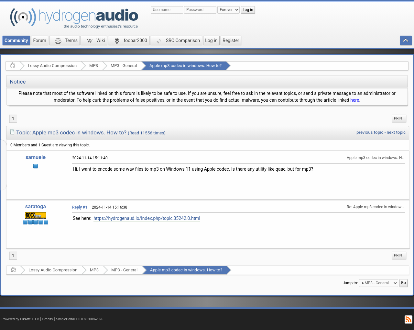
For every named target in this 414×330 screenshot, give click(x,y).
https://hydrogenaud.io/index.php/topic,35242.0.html (146, 218)
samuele (36, 157)
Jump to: (350, 283)
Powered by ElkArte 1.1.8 (20, 319)
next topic (396, 132)
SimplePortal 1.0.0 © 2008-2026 (79, 319)
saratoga (35, 206)
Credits (47, 319)
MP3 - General (124, 65)
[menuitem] (399, 118)
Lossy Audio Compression (52, 65)
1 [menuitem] (13, 118)
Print (399, 118)
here (354, 100)
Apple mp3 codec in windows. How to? (185, 65)
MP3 (93, 65)
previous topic (369, 132)
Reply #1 (79, 207)
